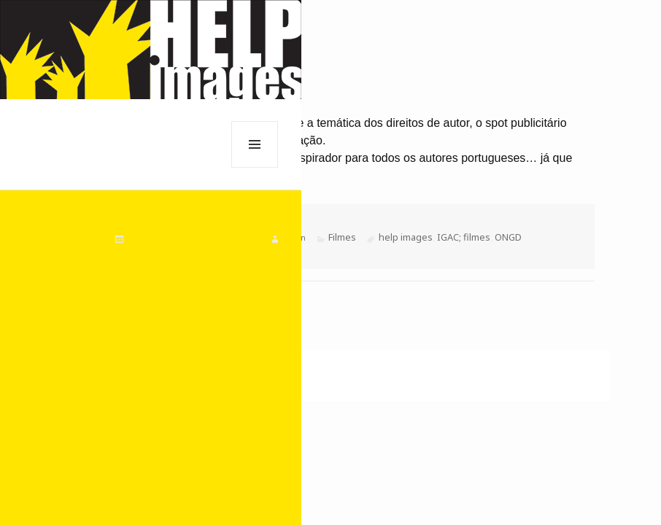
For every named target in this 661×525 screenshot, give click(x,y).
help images (406, 237)
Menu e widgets (255, 167)
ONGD (508, 237)
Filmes (342, 237)
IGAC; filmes (463, 237)
